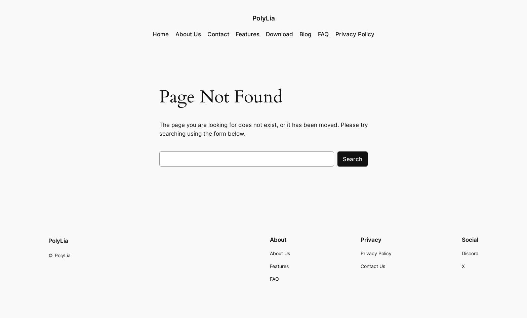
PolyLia (263, 18)
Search (352, 159)
